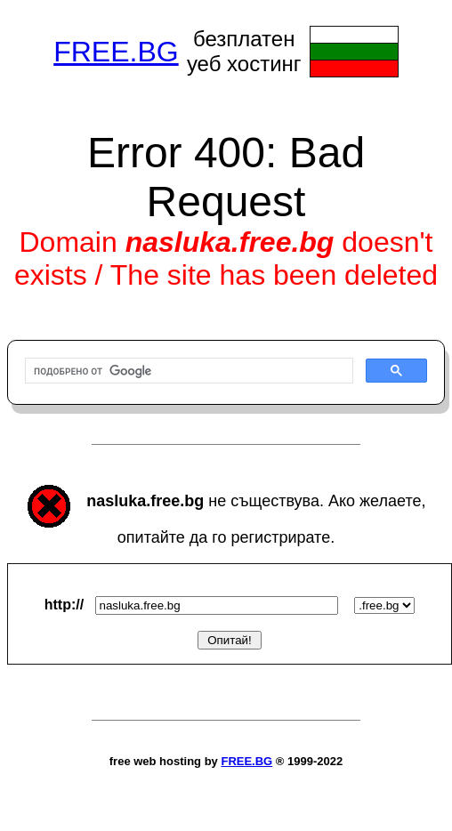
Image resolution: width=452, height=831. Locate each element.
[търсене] (187, 371)
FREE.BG (115, 52)
